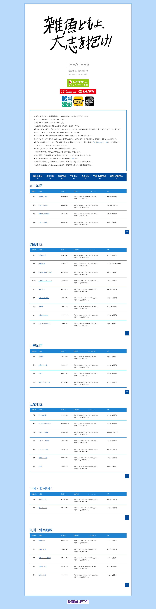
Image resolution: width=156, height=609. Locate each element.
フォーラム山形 (43, 205)
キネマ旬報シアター (44, 298)
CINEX (40, 373)
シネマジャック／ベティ (45, 280)
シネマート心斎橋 (43, 432)
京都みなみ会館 (43, 457)
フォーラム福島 (43, 222)
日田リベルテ (42, 566)
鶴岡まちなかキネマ (44, 213)
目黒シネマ (42, 263)
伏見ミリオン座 (43, 365)
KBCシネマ (42, 540)
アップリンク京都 (43, 449)
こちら (72, 158)
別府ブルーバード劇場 (45, 558)
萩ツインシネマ (43, 508)
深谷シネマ (42, 289)
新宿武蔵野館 (42, 255)
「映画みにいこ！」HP (100, 142)
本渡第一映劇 (42, 549)
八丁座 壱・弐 (42, 499)
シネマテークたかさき (45, 323)
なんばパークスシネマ (45, 423)
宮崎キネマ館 (42, 575)
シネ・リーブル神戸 (44, 440)
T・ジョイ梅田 (43, 415)
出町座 (40, 466)
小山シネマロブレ (43, 315)
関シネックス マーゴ (44, 382)
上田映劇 (41, 356)
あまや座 (41, 306)
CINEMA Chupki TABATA (45, 272)
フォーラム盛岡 (43, 196)
